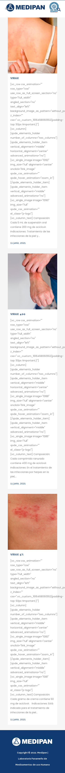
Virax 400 (17, 314)
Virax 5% (17, 554)
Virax (14, 78)
